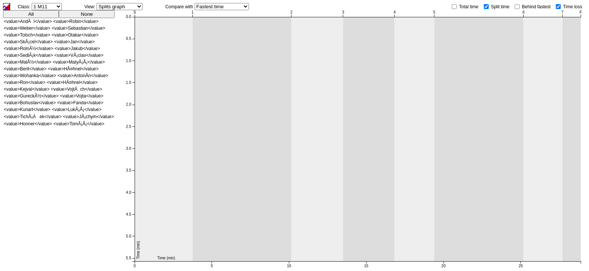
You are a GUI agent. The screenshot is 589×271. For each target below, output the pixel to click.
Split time (500, 6)
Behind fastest (536, 6)
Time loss (572, 6)
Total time (468, 6)
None (87, 14)
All (31, 14)
